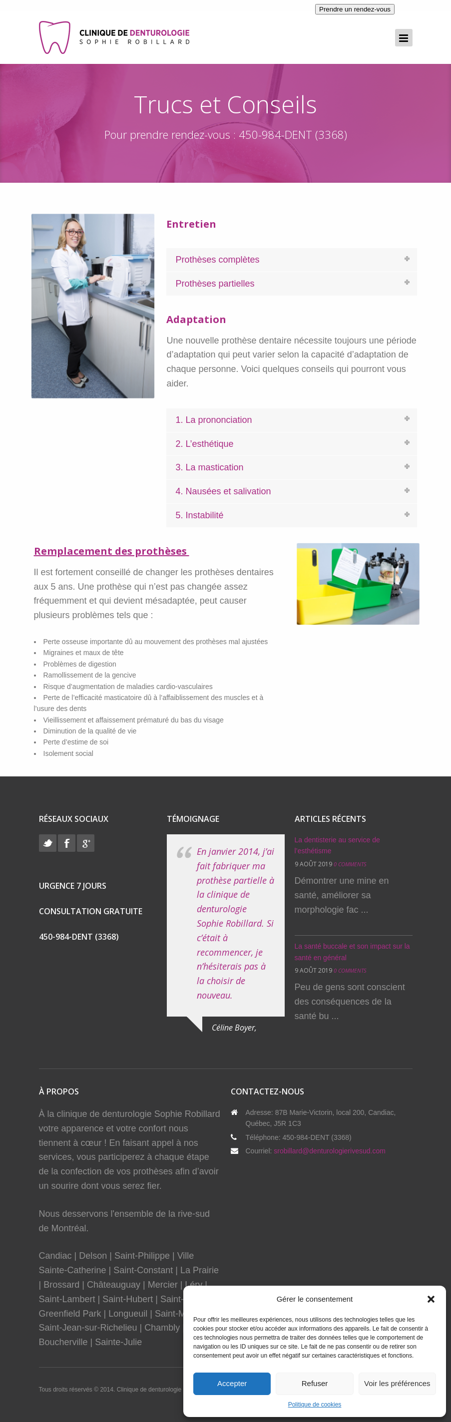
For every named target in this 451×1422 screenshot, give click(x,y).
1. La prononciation (213, 420)
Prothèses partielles (214, 284)
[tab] (291, 260)
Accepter (232, 1383)
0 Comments (350, 864)
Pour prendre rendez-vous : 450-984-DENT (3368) (225, 134)
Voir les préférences (397, 1383)
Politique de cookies (315, 1404)
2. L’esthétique (204, 444)
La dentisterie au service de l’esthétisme (337, 845)
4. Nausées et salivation (223, 491)
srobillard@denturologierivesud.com (330, 1151)
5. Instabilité (199, 515)
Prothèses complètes (217, 260)
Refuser (315, 1383)
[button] (431, 1299)
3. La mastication (209, 467)
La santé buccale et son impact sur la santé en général (352, 951)
